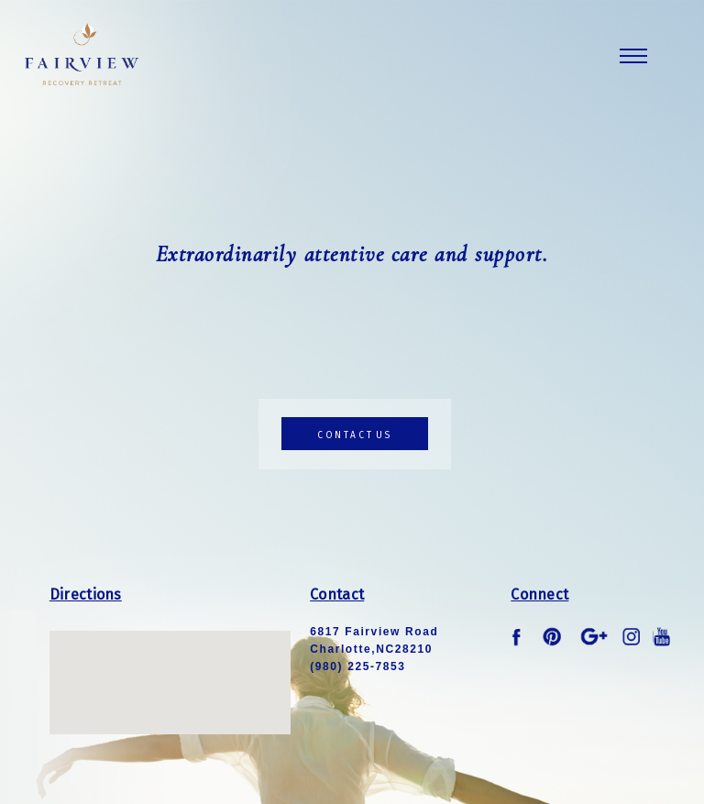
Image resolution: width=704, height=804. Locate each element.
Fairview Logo (81, 54)
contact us (354, 435)
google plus (594, 637)
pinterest (553, 637)
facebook (520, 637)
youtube (662, 637)
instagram (631, 637)
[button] (170, 666)
